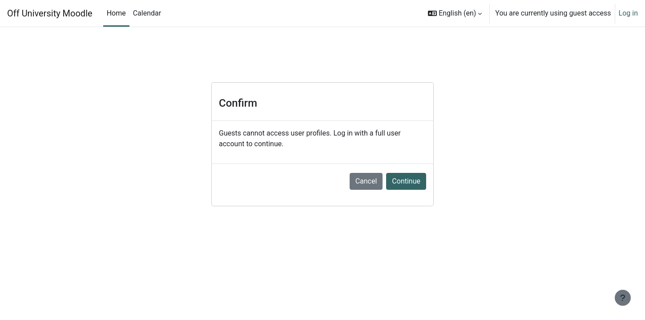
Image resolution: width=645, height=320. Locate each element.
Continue (406, 181)
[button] (455, 13)
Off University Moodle (50, 13)
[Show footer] (623, 298)
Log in (628, 13)
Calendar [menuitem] (147, 13)
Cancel (366, 181)
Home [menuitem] (116, 13)
